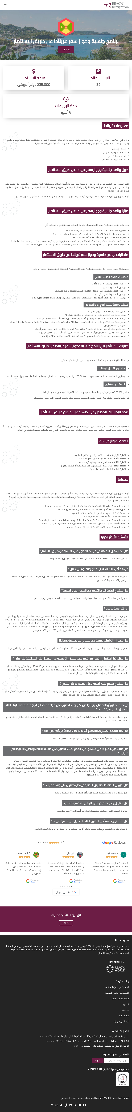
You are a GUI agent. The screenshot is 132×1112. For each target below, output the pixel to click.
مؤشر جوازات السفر (120, 999)
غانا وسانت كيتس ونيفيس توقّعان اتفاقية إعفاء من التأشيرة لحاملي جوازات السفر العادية (89, 1036)
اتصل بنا (125, 1004)
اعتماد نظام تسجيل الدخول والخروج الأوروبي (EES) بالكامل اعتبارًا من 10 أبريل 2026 (92, 1041)
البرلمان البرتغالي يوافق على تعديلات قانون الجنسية (106, 1046)
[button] (71, 888)
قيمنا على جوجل (121, 1021)
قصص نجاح (124, 1016)
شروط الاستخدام (68, 1098)
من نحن (125, 1010)
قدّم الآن (66, 925)
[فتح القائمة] (5, 5)
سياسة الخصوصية (85, 1098)
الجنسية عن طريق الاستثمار (117, 987)
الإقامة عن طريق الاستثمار (117, 993)
